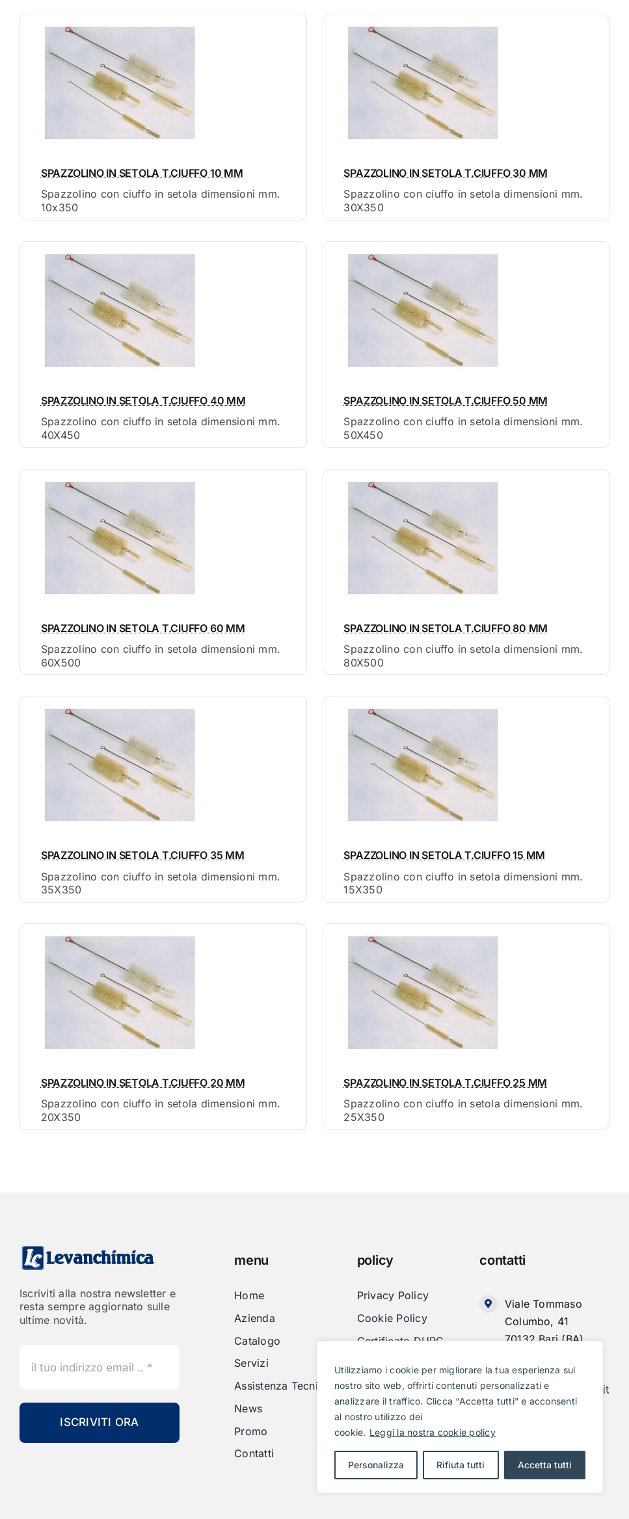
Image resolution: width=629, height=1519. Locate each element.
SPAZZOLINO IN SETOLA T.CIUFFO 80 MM (445, 628)
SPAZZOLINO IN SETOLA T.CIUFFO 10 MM (142, 172)
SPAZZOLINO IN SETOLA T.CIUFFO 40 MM (143, 400)
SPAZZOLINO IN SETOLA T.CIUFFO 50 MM (445, 400)
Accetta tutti (545, 1464)
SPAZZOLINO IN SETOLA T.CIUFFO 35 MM (143, 855)
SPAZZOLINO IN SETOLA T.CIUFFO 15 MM (444, 855)
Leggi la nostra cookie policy (432, 1432)
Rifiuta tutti (460, 1464)
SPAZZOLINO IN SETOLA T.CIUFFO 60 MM (143, 628)
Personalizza (376, 1464)
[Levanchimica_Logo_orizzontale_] (88, 1249)
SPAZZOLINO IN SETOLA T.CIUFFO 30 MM (445, 172)
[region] (460, 1417)
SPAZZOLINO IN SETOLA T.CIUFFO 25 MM (445, 1082)
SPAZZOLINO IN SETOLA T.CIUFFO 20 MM (143, 1082)
